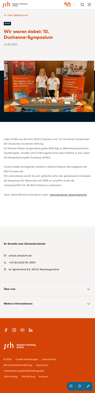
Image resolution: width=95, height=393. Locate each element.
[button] (71, 386)
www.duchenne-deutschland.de (68, 194)
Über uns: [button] (47, 289)
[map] (46, 269)
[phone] (46, 262)
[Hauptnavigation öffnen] (89, 4)
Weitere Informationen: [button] (47, 304)
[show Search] (82, 4)
